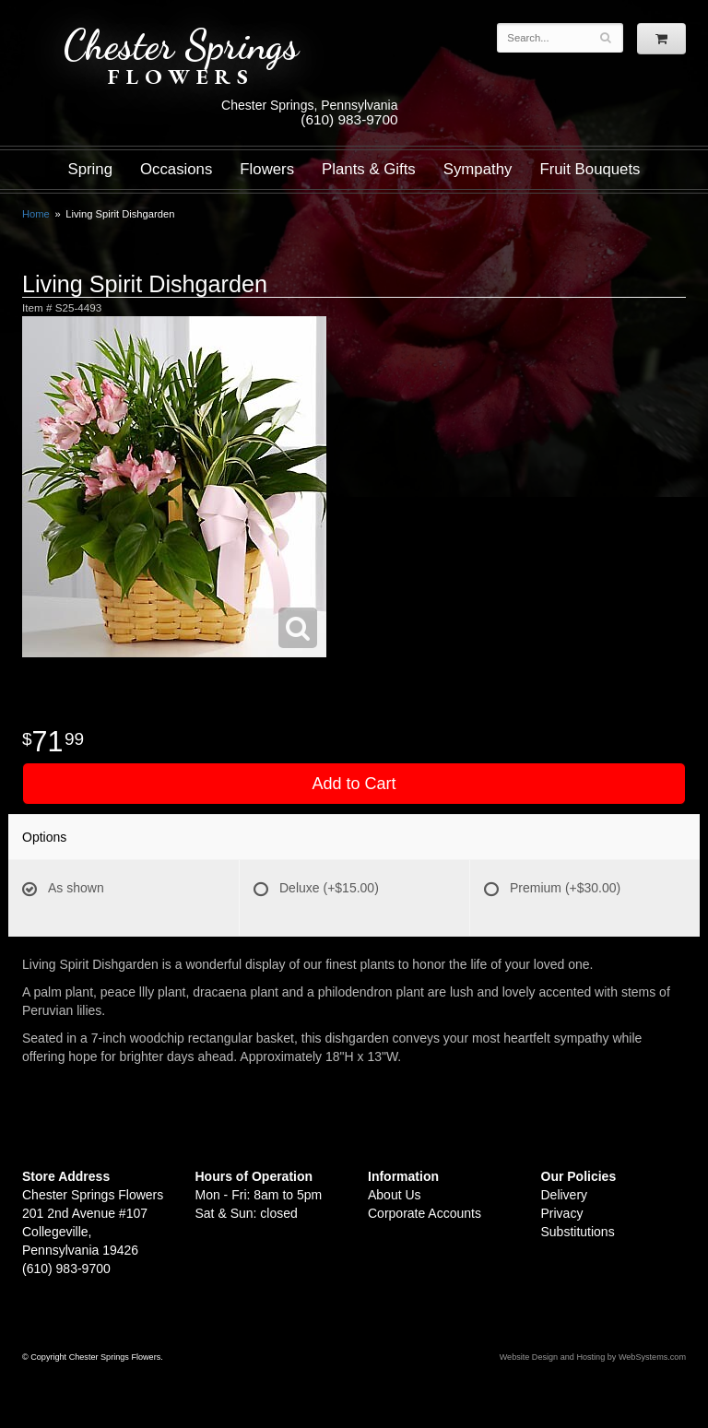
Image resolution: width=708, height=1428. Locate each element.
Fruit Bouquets (589, 169)
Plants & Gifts (369, 169)
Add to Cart (353, 783)
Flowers (267, 169)
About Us (394, 1194)
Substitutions (578, 1231)
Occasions (176, 169)
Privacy (562, 1213)
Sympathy (478, 169)
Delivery (564, 1194)
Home (36, 213)
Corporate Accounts (424, 1213)
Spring (89, 169)
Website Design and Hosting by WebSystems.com (593, 1357)
